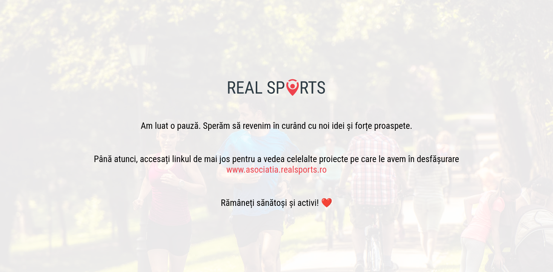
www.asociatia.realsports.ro (276, 169)
